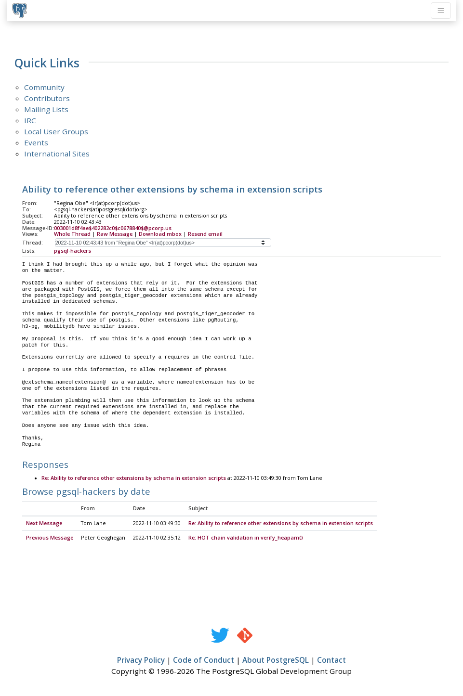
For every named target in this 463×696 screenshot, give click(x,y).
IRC (30, 120)
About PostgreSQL (275, 660)
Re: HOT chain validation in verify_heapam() (245, 538)
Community (44, 87)
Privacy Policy (141, 660)
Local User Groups (56, 131)
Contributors (47, 98)
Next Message (44, 523)
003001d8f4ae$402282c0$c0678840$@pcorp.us (113, 228)
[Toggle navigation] (441, 10)
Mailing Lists (46, 109)
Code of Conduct (203, 660)
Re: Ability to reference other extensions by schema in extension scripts (133, 478)
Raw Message (114, 234)
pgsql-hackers (72, 250)
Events (36, 142)
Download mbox (160, 234)
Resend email (205, 234)
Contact (331, 660)
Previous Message (49, 538)
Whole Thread (72, 234)
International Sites (57, 153)
